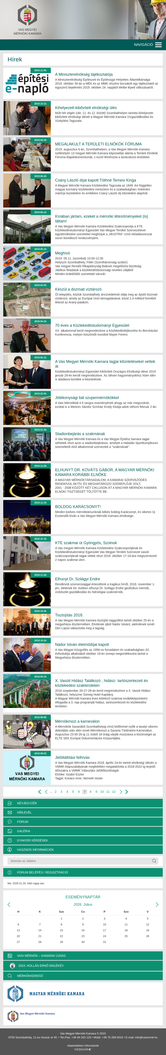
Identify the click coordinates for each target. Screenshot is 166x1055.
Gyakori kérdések (32, 840)
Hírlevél (24, 812)
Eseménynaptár (82, 897)
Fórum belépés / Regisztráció (42, 872)
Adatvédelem (75, 1045)
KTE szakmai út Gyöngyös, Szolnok (86, 543)
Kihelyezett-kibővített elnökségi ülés (86, 108)
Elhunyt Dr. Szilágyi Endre (77, 579)
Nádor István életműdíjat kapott (82, 644)
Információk (91, 1045)
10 (102, 791)
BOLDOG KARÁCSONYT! (78, 507)
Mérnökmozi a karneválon (77, 721)
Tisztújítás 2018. (69, 615)
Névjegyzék (27, 803)
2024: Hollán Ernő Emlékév (37, 965)
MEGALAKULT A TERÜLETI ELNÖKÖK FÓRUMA (98, 144)
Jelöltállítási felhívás (72, 757)
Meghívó (62, 253)
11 (108, 791)
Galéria (23, 831)
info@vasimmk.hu (146, 1037)
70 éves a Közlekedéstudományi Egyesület (92, 325)
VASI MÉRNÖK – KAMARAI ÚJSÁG (41, 955)
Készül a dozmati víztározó (78, 289)
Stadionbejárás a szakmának (80, 434)
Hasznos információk (35, 849)
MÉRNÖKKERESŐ (30, 976)
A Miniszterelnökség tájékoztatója (84, 74)
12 (113, 791)
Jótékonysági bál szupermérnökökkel (87, 398)
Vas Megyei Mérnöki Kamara (37, 1013)
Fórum (22, 821)
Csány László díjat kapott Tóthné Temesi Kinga (95, 180)
